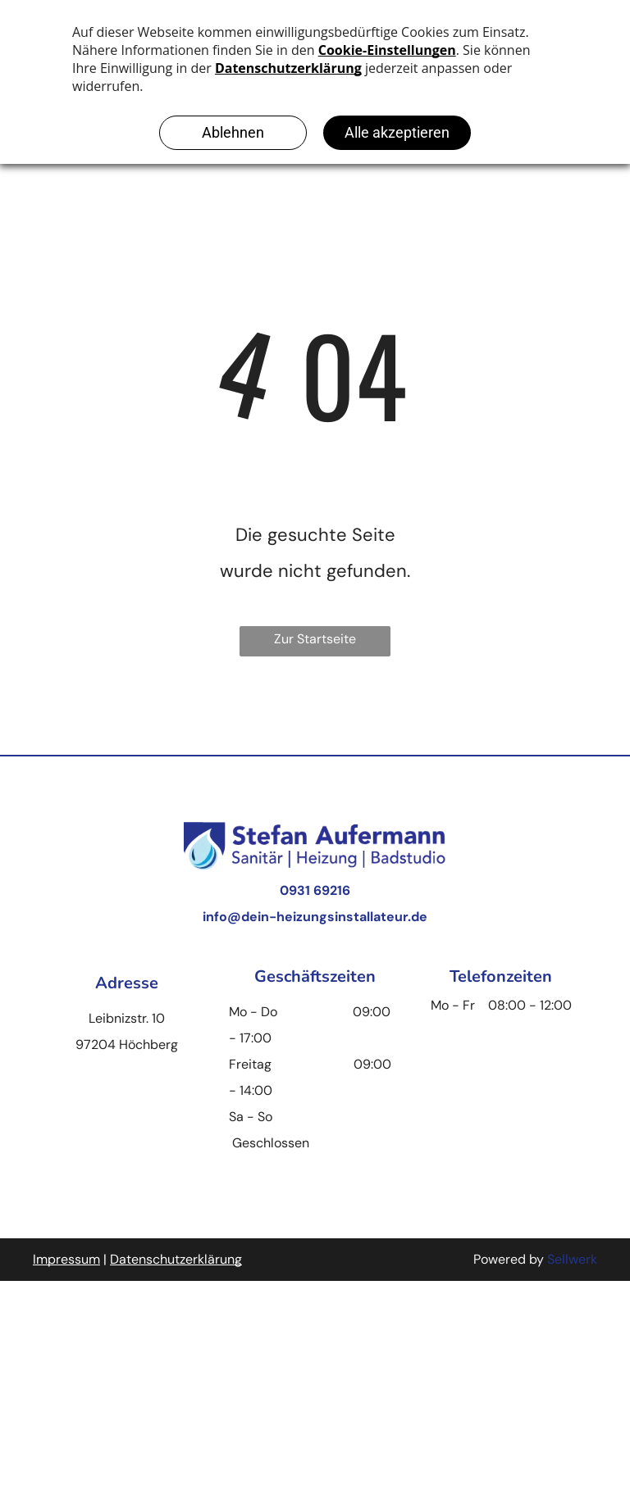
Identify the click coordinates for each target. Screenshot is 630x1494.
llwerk (579, 1259)
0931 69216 (315, 890)
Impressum (66, 1259)
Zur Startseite (315, 638)
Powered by (508, 1259)
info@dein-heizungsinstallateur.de (315, 916)
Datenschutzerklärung (176, 1259)
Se (554, 1259)
